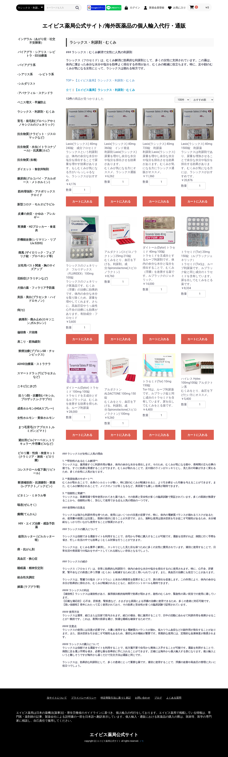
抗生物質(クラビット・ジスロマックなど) (36, 135)
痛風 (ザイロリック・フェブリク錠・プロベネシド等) (36, 254)
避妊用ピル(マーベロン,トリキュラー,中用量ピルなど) (36, 441)
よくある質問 (173, 697)
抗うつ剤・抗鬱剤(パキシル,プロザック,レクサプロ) (36, 397)
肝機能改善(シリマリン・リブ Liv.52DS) (36, 241)
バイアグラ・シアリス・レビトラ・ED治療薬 (36, 53)
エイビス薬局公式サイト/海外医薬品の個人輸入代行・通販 (114, 26)
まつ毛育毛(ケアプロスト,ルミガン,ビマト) (36, 428)
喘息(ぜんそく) (26, 505)
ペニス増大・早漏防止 (31, 102)
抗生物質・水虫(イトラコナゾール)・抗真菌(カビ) (36, 148)
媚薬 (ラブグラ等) (28, 586)
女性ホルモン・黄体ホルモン (36, 418)
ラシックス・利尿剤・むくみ (36, 111)
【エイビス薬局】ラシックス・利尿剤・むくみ (104, 80)
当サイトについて (57, 697)
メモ (141, 741)
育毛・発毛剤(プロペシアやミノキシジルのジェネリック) (36, 122)
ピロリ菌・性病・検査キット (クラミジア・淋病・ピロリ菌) (36, 456)
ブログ (158, 697)
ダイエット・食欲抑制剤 (33, 169)
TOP (68, 80)
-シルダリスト (26, 83)
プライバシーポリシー (83, 697)
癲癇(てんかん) (26, 514)
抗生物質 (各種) (27, 160)
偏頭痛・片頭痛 (27, 332)
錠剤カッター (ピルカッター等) (36, 538)
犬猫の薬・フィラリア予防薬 (36, 287)
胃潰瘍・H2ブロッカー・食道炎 (36, 228)
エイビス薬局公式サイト (114, 734)
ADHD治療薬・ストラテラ (34, 364)
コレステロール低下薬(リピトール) (36, 471)
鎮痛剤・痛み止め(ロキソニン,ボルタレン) (36, 321)
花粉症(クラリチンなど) (32, 278)
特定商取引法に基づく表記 (116, 697)
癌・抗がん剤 (25, 549)
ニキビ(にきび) (26, 386)
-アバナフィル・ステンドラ (35, 93)
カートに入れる (82, 201)
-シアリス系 (25, 74)
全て (69, 90)
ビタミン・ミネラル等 (31, 495)
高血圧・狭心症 (27, 558)
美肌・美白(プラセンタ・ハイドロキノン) (36, 298)
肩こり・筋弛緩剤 (28, 341)
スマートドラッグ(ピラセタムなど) (36, 375)
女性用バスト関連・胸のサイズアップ (36, 267)
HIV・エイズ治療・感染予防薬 (36, 525)
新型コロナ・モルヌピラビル (36, 204)
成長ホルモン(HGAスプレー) (35, 408)
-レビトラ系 (46, 74)
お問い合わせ (142, 697)
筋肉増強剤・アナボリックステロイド (36, 193)
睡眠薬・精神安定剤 (30, 568)
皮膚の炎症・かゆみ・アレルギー (36, 215)
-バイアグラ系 (26, 65)
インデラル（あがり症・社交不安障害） (36, 40)
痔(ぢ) (21, 310)
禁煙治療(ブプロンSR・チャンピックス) (36, 352)
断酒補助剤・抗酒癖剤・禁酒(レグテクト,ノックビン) (36, 484)
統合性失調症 (25, 577)
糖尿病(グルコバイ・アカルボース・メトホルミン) (36, 180)
